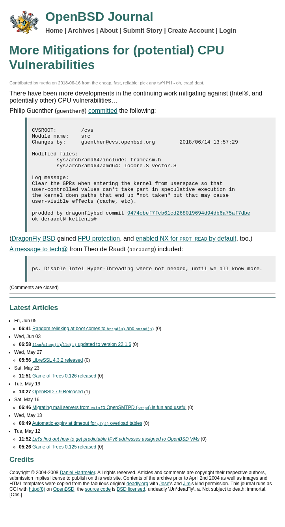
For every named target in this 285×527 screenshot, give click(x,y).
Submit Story (142, 30)
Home (54, 30)
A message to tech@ (38, 268)
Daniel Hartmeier (77, 492)
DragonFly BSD (33, 257)
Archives (81, 30)
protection (99, 257)
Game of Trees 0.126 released (64, 396)
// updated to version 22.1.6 (81, 364)
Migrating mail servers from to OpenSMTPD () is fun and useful (109, 427)
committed (102, 110)
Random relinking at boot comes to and (93, 348)
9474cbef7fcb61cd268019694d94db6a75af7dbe (188, 230)
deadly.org (137, 503)
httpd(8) (37, 509)
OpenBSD (64, 509)
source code (97, 509)
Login (228, 30)
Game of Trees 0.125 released (64, 467)
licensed (131, 509)
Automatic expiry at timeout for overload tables (87, 443)
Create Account (191, 30)
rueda (45, 82)
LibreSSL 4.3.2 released (57, 380)
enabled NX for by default (186, 257)
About (109, 30)
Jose (164, 503)
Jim (187, 503)
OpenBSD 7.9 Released (57, 412)
